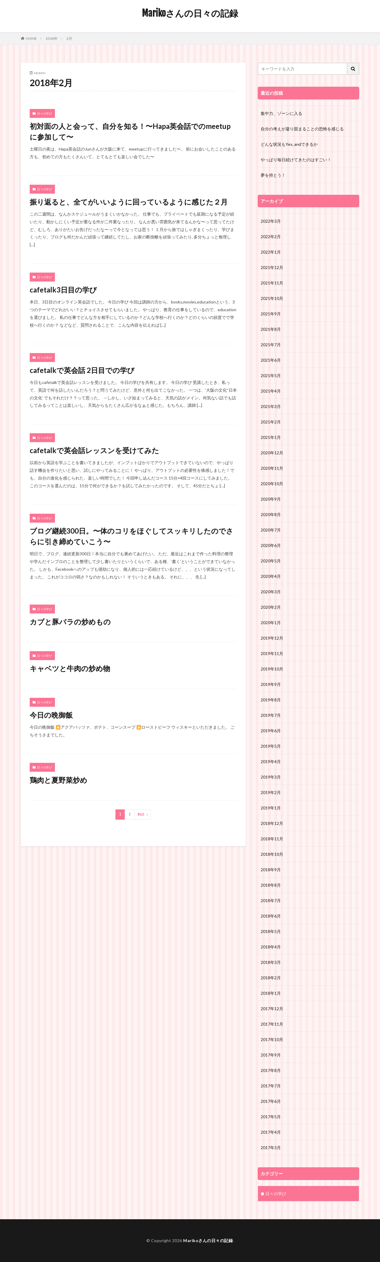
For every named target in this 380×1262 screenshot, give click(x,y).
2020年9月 (271, 499)
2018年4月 (271, 946)
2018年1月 (271, 993)
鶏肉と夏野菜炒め (58, 780)
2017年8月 (271, 1070)
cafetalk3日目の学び (63, 289)
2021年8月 (271, 329)
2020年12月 (272, 452)
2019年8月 (271, 699)
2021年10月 (272, 298)
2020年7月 (271, 529)
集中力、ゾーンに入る (281, 113)
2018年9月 (271, 869)
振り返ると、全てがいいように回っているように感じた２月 (129, 201)
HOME (31, 38)
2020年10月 (272, 483)
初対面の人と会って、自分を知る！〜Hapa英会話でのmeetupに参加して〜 (130, 131)
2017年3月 (271, 1147)
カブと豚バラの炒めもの (70, 621)
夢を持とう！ (273, 175)
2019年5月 (271, 746)
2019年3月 (271, 776)
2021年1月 (271, 437)
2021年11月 (272, 282)
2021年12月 (272, 267)
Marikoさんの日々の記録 (190, 13)
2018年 (52, 38)
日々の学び (44, 113)
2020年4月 (271, 576)
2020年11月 (272, 468)
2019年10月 (272, 668)
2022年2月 (271, 236)
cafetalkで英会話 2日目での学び (82, 370)
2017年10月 (272, 1039)
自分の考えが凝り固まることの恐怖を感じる (302, 128)
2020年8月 (271, 514)
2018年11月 (272, 838)
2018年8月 (271, 885)
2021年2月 (271, 421)
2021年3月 (271, 406)
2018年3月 (271, 962)
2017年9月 (271, 1054)
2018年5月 (271, 931)
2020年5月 (271, 560)
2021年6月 (271, 360)
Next (141, 814)
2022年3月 (271, 221)
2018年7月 (271, 900)
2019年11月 (272, 653)
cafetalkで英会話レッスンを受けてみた (94, 450)
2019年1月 (271, 807)
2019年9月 (271, 684)
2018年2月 (271, 977)
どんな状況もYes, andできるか (289, 144)
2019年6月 (271, 730)
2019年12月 (272, 638)
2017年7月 (271, 1085)
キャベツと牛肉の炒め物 (70, 668)
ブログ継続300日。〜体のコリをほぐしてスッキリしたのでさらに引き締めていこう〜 (131, 536)
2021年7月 (271, 344)
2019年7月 (271, 715)
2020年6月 (271, 545)
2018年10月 (272, 854)
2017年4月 (271, 1132)
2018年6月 (271, 915)
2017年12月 (272, 1008)
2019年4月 (271, 761)
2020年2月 (271, 607)
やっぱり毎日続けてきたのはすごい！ (296, 159)
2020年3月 (271, 591)
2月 (69, 38)
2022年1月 (271, 251)
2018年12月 (272, 823)
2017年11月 (272, 1024)
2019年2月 (271, 792)
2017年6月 (271, 1101)
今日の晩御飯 (51, 715)
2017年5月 (271, 1116)
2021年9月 (271, 313)
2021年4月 (271, 390)
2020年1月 (271, 622)
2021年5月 (271, 375)
